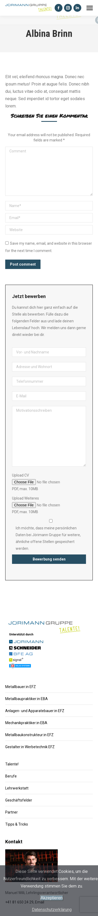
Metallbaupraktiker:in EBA (26, 699)
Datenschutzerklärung (52, 909)
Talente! (12, 764)
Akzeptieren (52, 898)
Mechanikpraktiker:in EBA (26, 723)
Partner (11, 812)
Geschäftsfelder (18, 800)
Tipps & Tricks (16, 824)
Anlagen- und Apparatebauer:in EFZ (34, 711)
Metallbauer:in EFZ (20, 687)
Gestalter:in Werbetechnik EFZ (30, 747)
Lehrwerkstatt (16, 788)
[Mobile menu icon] (90, 8)
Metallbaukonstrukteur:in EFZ (29, 735)
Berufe (11, 776)
